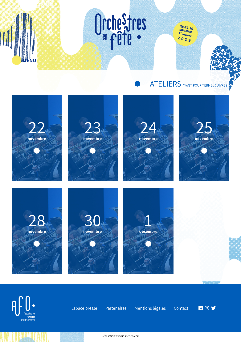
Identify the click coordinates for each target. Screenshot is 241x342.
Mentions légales (150, 308)
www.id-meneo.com (127, 336)
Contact (181, 308)
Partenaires (115, 308)
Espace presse (84, 308)
